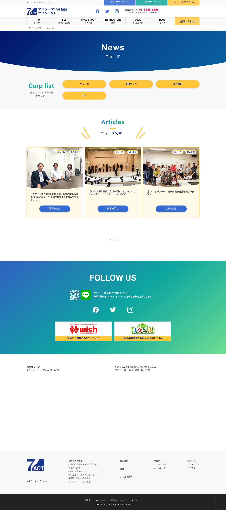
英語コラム (131, 84)
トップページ (39, 21)
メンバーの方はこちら (183, 2)
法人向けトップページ (37, 481)
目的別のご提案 (63, 21)
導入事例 (88, 21)
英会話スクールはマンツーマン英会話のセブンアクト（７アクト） (113, 500)
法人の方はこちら (119, 2)
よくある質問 (138, 21)
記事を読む (55, 208)
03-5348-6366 (149, 9)
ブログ (162, 21)
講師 (113, 21)
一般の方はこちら (151, 2)
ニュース (84, 84)
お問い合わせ (193, 461)
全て (84, 95)
